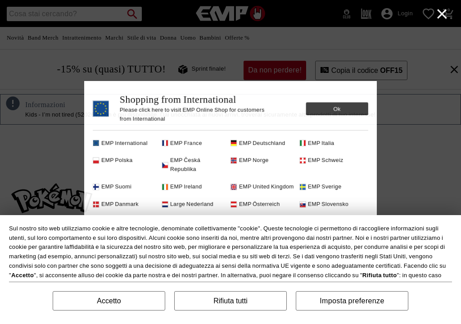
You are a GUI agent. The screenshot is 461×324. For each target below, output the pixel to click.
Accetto (109, 301)
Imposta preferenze (352, 301)
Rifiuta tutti (230, 301)
